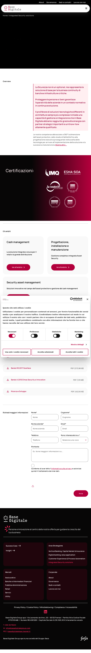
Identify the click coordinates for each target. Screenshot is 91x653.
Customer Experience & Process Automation (62, 560)
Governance (51, 2)
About (41, 2)
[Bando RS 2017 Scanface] (7, 368)
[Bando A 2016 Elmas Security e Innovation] (7, 380)
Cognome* (65, 413)
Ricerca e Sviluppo (18, 391)
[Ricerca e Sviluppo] (7, 391)
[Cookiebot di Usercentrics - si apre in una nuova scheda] (71, 299)
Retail (7, 592)
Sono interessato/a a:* (70, 435)
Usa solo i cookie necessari (16, 352)
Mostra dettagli (77, 345)
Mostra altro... (61, 145)
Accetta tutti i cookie (74, 352)
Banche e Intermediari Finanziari (18, 584)
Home (5, 15)
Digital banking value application (62, 555)
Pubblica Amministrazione (16, 588)
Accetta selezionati (45, 352)
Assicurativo (10, 581)
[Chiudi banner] (87, 299)
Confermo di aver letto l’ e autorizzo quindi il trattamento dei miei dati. (56, 470)
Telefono (35, 435)
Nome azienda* (37, 424)
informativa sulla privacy (61, 469)
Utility (7, 600)
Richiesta (35, 447)
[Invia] (81, 493)
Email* (63, 424)
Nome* (34, 413)
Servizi (8, 596)
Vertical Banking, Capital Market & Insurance (67, 551)
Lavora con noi (80, 2)
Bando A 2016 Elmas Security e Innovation (28, 380)
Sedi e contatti (65, 2)
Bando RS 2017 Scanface (21, 368)
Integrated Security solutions (61, 565)
